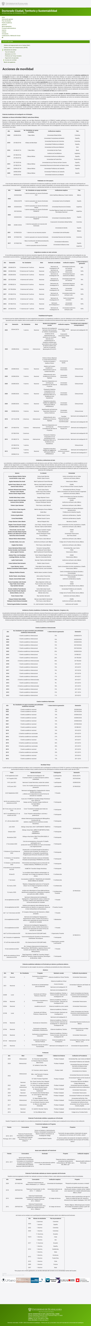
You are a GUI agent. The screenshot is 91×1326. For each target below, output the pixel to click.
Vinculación (5, 34)
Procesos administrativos (9, 28)
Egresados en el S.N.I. (10, 54)
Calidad (4, 32)
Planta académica (7, 22)
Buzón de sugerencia (9, 62)
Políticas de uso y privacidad (48, 1322)
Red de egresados (7, 26)
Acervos (4, 30)
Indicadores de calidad (10, 50)
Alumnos (4, 24)
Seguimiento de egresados (12, 58)
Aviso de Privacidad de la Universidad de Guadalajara (70, 1322)
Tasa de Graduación (10, 52)
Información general (7, 19)
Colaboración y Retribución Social (11, 35)
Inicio (3, 17)
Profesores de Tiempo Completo (13, 56)
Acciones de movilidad (10, 60)
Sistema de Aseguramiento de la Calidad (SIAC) (17, 45)
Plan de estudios (6, 21)
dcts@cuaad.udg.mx (43, 1320)
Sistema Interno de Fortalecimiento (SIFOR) (16, 47)
